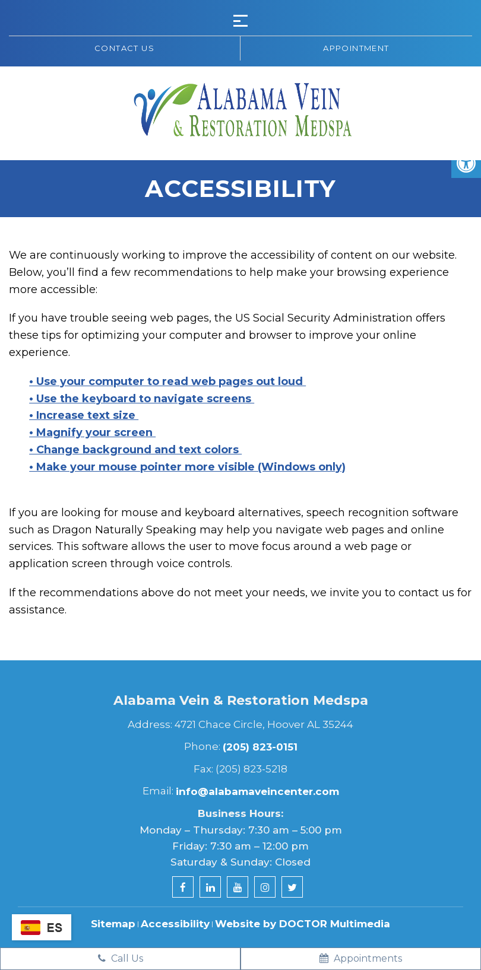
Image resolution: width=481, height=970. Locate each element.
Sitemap (113, 924)
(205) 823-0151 (260, 747)
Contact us (124, 48)
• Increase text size (83, 415)
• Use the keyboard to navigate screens (141, 398)
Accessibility (175, 924)
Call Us (120, 958)
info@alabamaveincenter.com (257, 791)
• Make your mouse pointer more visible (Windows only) (187, 466)
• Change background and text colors (135, 449)
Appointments (360, 958)
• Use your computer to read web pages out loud (167, 381)
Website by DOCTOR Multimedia (302, 924)
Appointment (356, 48)
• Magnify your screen (92, 432)
